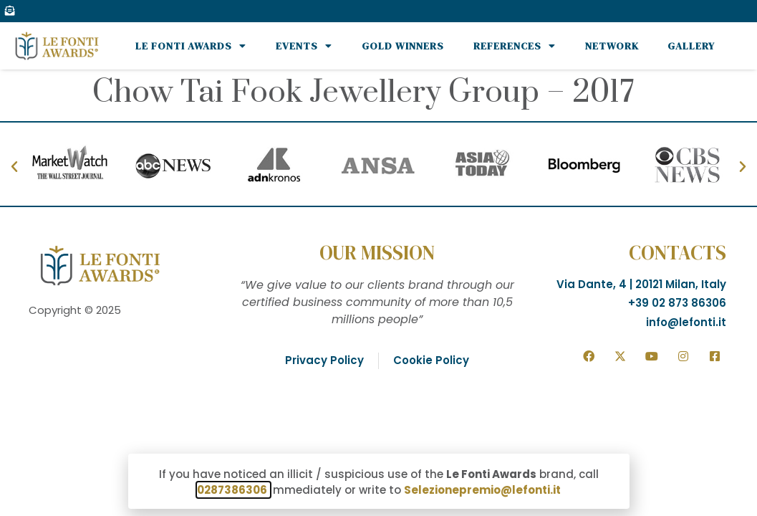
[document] (378, 258)
